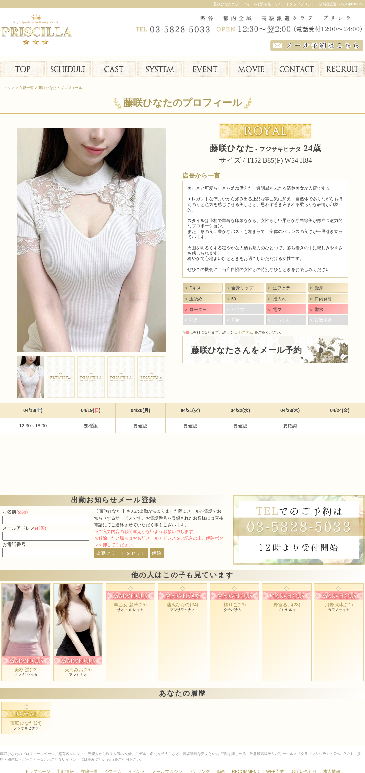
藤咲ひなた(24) (26, 723)
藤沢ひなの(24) (182, 604)
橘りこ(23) (235, 604)
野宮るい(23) (286, 604)
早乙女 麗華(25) (130, 604)
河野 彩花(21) (339, 604)
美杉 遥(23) (26, 669)
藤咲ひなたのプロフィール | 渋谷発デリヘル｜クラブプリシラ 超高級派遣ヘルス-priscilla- (288, 4)
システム (245, 332)
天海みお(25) (78, 669)
